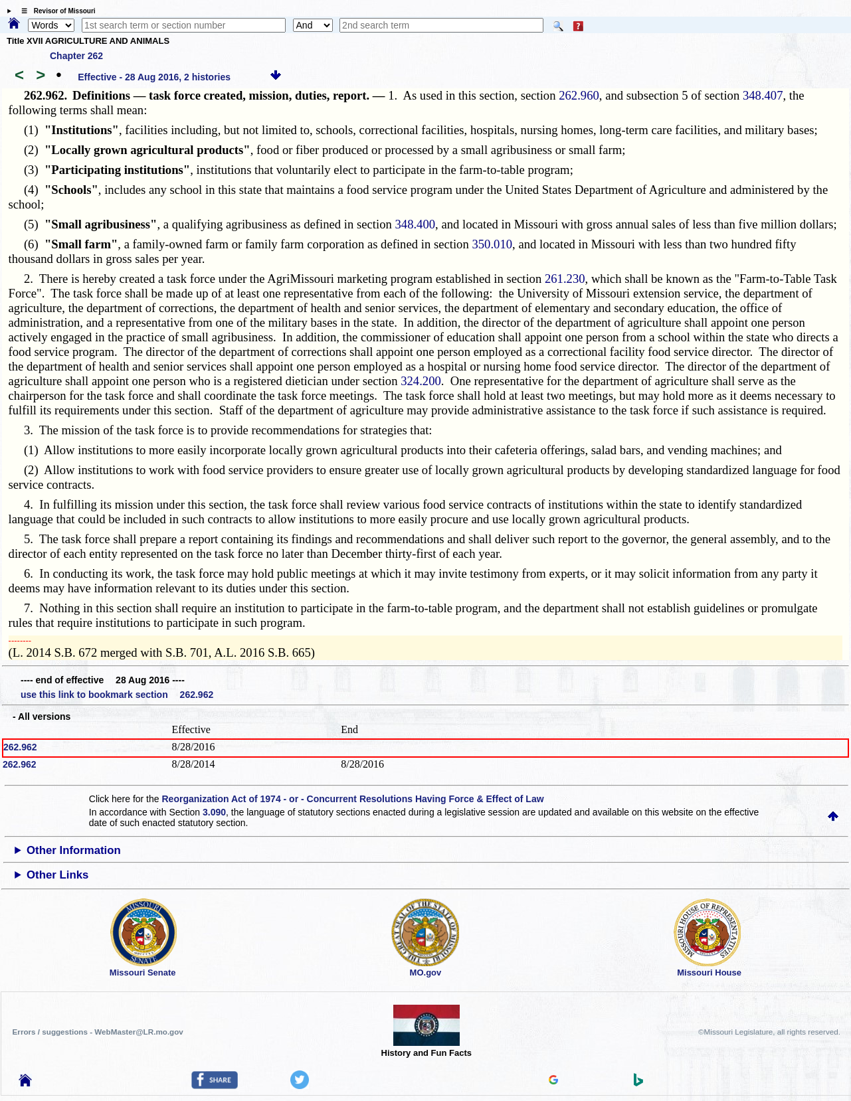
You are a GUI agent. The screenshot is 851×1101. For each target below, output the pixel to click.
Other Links (57, 875)
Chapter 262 (76, 55)
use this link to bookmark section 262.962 (117, 694)
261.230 (565, 279)
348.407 (763, 95)
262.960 (579, 95)
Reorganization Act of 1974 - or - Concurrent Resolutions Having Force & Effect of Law (352, 799)
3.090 (214, 812)
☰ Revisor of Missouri (55, 11)
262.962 (20, 747)
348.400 (415, 224)
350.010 (492, 244)
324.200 (421, 381)
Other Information (74, 850)
